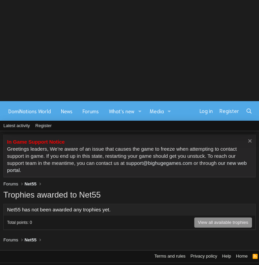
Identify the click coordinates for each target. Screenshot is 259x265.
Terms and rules (169, 256)
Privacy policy (204, 256)
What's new (122, 111)
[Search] (249, 111)
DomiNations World (29, 111)
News (67, 111)
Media (157, 111)
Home (242, 256)
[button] (140, 111)
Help (226, 256)
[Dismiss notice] (249, 141)
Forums (91, 111)
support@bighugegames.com (159, 163)
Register (43, 125)
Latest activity (16, 125)
